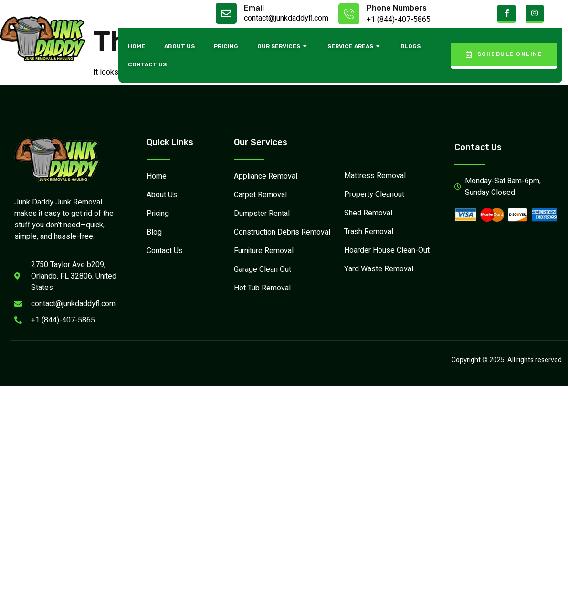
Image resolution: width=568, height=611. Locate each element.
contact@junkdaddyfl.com (286, 18)
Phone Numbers (397, 7)
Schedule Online (504, 54)
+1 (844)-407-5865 (399, 19)
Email (254, 7)
